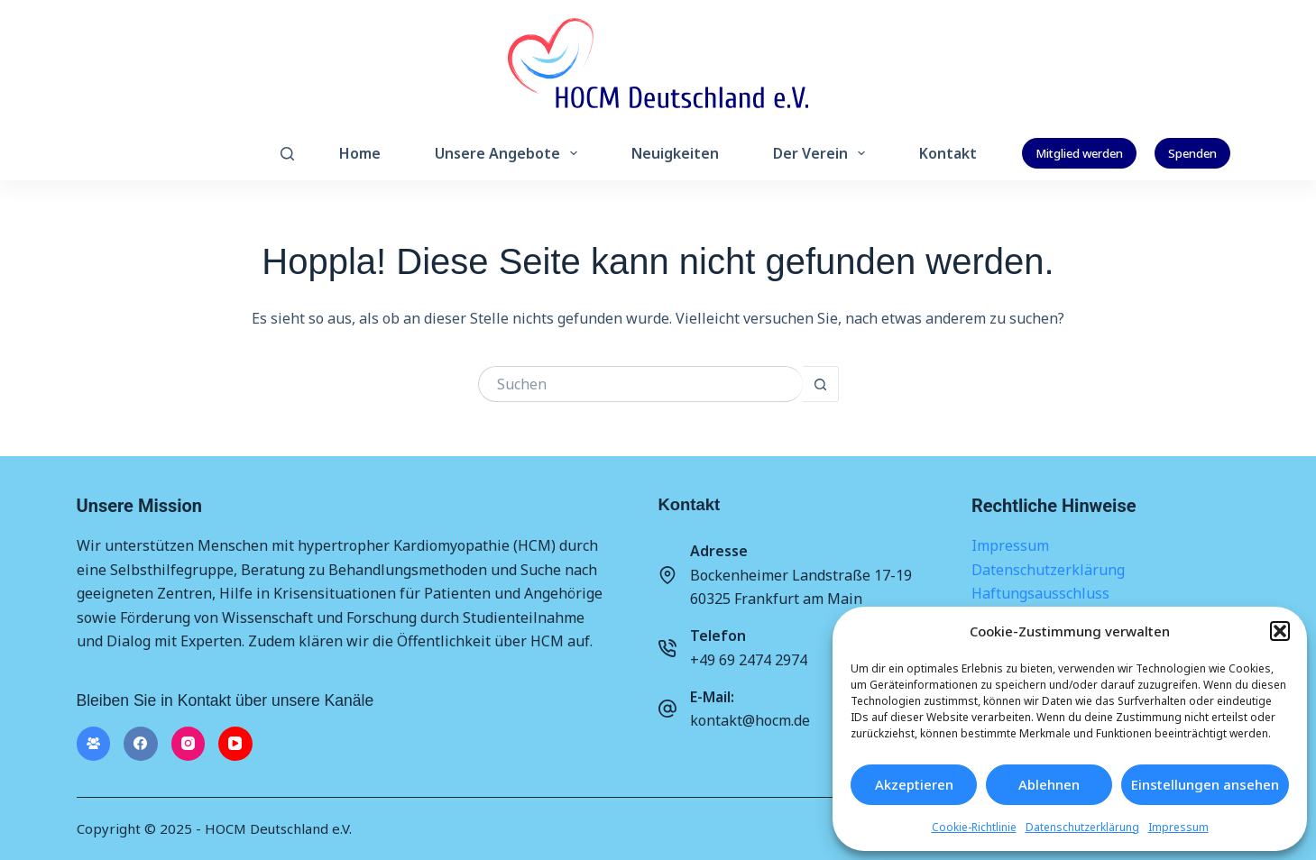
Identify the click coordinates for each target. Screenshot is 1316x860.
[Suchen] (287, 153)
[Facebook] (141, 744)
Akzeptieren (914, 784)
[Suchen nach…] (640, 384)
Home (360, 153)
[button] (1280, 631)
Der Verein (822, 153)
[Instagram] (188, 744)
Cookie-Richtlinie (974, 827)
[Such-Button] (821, 384)
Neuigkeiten (675, 153)
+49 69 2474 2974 (748, 660)
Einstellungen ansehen (1205, 784)
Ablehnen (1049, 784)
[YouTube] (235, 744)
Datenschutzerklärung (1082, 827)
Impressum (1178, 827)
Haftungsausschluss (1040, 593)
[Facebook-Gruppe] (94, 744)
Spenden (1192, 153)
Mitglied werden (1079, 153)
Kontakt (948, 153)
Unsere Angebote (509, 153)
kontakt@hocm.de (750, 720)
